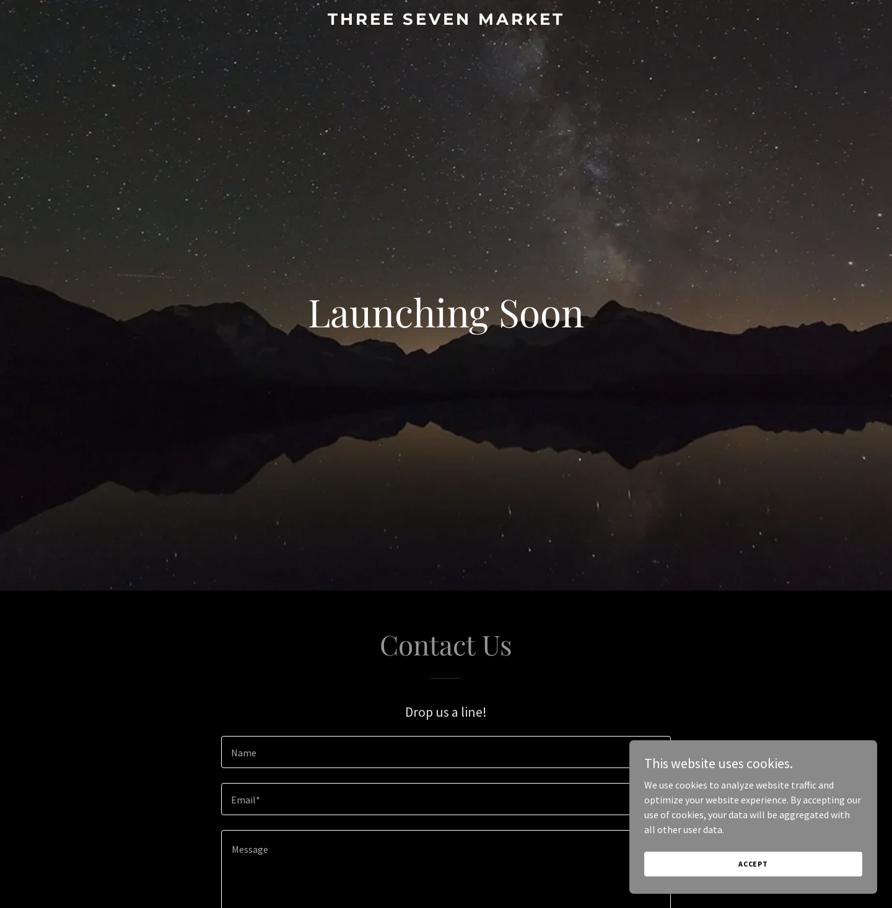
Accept (753, 863)
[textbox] (445, 752)
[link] (446, 21)
